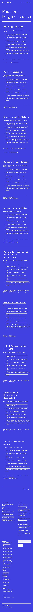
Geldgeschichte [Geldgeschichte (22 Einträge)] (23, 512)
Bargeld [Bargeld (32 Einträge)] (20, 506)
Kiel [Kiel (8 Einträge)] (29, 518)
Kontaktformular (28, 2)
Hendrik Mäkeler (6, 2)
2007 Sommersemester (7, 554)
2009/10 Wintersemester (7, 558)
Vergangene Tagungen (6, 591)
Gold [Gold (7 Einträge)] (18, 518)
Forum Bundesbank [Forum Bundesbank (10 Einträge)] (20, 510)
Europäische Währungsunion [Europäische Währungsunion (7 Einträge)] (20, 509)
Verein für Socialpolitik (13, 72)
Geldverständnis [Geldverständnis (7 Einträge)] (24, 515)
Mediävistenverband (13, 336)
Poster (4, 583)
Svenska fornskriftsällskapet (16, 117)
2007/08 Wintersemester (7, 555)
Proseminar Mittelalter (6, 566)
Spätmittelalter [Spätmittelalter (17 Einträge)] (25, 530)
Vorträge (3, 588)
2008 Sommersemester (7, 557)
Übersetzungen (5, 586)
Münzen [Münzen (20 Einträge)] (25, 520)
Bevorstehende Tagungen (7, 589)
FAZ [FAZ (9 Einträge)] (24, 509)
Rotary (11, 62)
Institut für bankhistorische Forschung (15, 382)
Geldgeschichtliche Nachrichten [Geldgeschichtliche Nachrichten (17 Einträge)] (24, 513)
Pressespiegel (5, 573)
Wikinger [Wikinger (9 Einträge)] (23, 533)
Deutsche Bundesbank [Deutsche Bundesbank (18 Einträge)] (22, 507)
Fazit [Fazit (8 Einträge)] (25, 509)
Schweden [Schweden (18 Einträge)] (20, 530)
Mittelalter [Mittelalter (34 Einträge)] (20, 520)
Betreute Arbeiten (6, 564)
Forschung (4, 541)
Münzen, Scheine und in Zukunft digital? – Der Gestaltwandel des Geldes (7, 506)
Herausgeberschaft (6, 579)
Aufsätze (4, 576)
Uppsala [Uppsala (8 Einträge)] (21, 533)
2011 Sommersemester (7, 561)
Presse (3, 569)
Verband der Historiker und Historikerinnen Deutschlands (15, 255)
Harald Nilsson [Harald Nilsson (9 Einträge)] (21, 518)
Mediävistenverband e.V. (14, 302)
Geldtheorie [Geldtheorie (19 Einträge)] (20, 515)
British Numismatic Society (14, 478)
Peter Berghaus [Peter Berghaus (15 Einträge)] (20, 527)
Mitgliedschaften (11, 106)
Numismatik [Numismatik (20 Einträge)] (27, 526)
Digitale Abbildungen (6, 577)
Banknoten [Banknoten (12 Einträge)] (26, 504)
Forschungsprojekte (6, 544)
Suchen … (19, 539)
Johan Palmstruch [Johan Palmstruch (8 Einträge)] (27, 518)
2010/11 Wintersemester (7, 560)
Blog (3, 570)
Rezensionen (5, 585)
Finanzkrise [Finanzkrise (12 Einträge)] (28, 509)
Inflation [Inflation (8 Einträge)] (24, 518)
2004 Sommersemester (7, 548)
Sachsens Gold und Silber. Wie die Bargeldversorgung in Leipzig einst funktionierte (8, 517)
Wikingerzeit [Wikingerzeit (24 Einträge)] (28, 533)
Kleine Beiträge (5, 580)
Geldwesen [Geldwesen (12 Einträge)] (24, 516)
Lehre (3, 545)
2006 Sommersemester (7, 551)
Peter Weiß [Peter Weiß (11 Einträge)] (25, 527)
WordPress (11, 607)
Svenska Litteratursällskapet (16, 208)
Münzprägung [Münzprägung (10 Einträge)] (19, 526)
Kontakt (22, 2)
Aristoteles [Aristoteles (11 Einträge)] (22, 504)
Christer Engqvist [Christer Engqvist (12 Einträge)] (24, 506)
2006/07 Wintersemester (7, 552)
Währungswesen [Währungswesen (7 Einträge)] (19, 535)
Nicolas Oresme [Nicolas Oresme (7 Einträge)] (23, 526)
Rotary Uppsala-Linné (13, 27)
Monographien (5, 582)
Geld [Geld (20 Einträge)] (19, 512)
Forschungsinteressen (6, 542)
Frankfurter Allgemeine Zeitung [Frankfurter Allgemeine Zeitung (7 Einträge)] (26, 510)
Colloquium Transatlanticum (16, 162)
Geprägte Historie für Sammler (7, 514)
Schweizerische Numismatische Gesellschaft (10, 395)
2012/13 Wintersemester (7, 563)
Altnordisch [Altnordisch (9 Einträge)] (19, 504)
